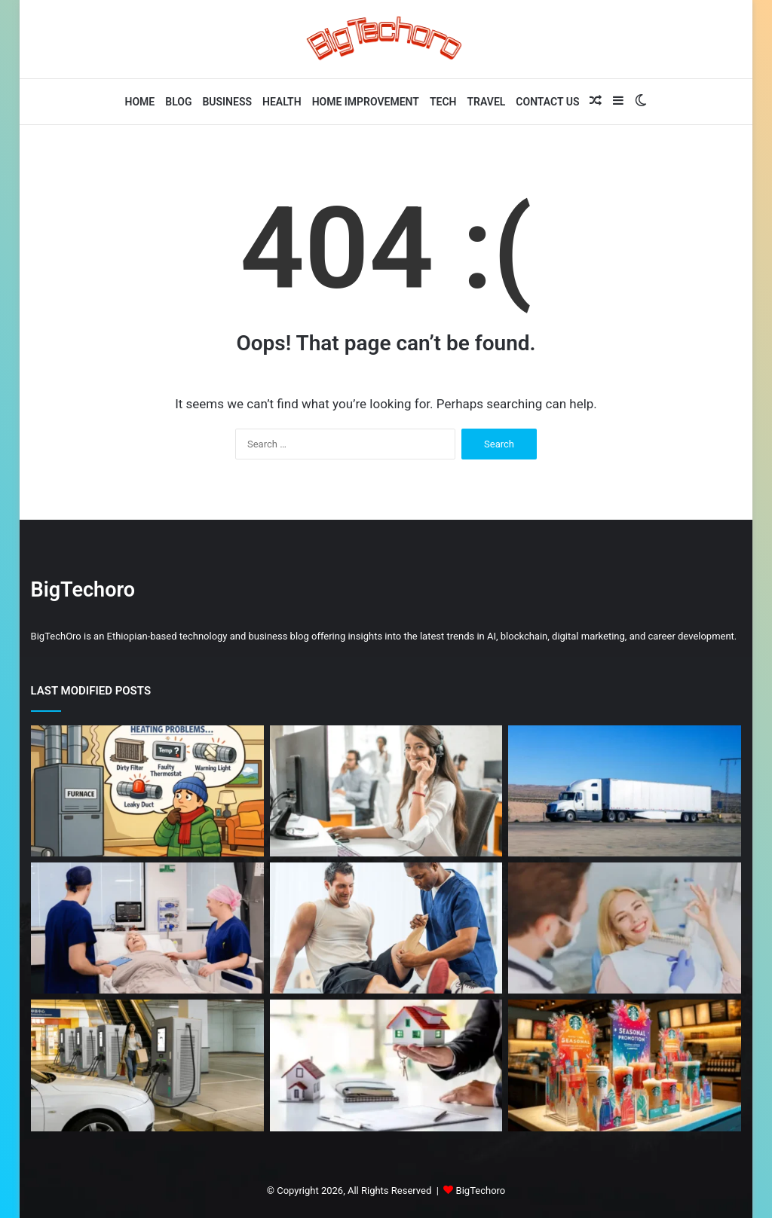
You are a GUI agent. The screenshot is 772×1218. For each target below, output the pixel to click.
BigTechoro (481, 1190)
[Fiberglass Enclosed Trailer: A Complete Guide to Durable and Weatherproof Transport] (624, 790)
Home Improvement (365, 102)
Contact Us (547, 102)
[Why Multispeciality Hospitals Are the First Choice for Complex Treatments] (147, 928)
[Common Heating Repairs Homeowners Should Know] (147, 790)
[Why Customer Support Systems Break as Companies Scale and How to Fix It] (386, 790)
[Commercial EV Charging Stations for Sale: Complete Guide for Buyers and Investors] (147, 1065)
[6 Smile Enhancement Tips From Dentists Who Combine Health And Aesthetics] (624, 928)
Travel (486, 102)
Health (282, 102)
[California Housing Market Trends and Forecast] (386, 1065)
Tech (443, 102)
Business (227, 102)
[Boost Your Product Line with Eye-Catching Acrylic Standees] (624, 1065)
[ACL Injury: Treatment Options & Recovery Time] (386, 928)
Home (140, 102)
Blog (178, 102)
